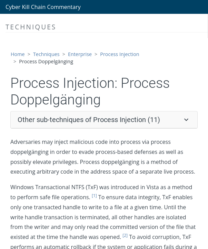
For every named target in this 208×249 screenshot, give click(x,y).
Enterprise (80, 54)
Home (18, 54)
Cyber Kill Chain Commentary (43, 7)
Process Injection (119, 54)
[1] (94, 196)
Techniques (46, 54)
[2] (125, 235)
